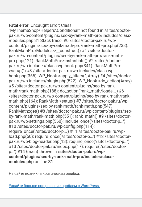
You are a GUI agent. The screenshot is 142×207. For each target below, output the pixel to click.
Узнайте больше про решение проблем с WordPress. (54, 186)
